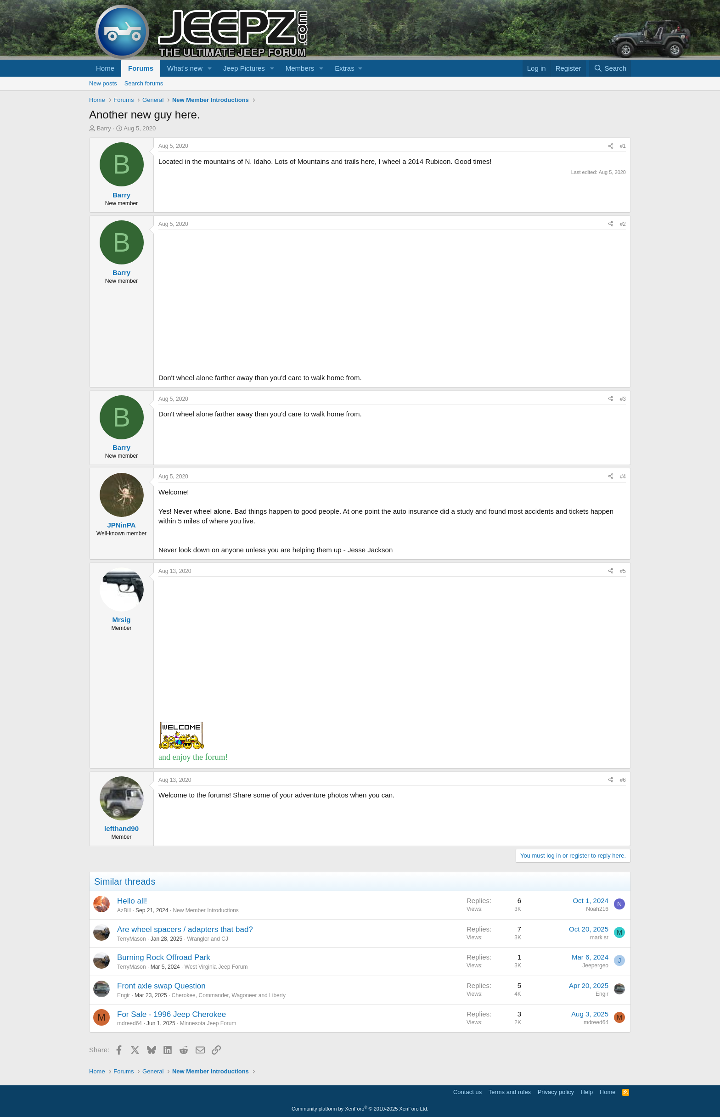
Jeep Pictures (244, 68)
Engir (123, 995)
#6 (623, 780)
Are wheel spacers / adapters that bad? (185, 929)
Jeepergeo (595, 965)
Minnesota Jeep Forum (208, 1023)
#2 (623, 224)
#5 (623, 571)
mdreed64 (129, 1023)
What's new (184, 68)
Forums (140, 68)
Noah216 (597, 909)
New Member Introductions (205, 910)
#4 (623, 476)
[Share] (611, 146)
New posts (103, 83)
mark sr (599, 937)
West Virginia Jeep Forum (216, 967)
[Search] (610, 68)
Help (587, 1092)
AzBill (124, 910)
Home (105, 68)
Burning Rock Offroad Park (163, 957)
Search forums (143, 83)
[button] (209, 68)
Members (300, 68)
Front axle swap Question (161, 986)
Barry (104, 128)
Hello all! (132, 901)
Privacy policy (556, 1092)
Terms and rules (510, 1092)
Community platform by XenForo (360, 1108)
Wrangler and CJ (207, 939)
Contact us (467, 1092)
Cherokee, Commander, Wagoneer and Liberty (229, 995)
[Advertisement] (392, 299)
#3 (623, 399)
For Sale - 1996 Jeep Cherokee (171, 1014)
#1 (623, 146)
